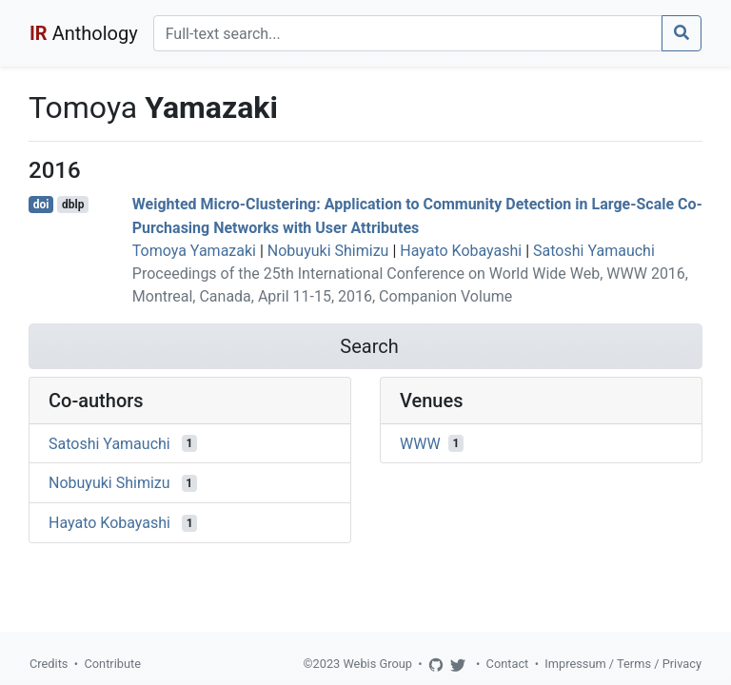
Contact (507, 663)
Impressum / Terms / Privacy (622, 663)
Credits (49, 663)
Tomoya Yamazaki (194, 251)
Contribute (112, 663)
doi (41, 204)
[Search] (407, 33)
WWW (420, 443)
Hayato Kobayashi (461, 251)
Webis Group (377, 663)
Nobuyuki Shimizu (328, 251)
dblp (73, 204)
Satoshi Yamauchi (594, 251)
